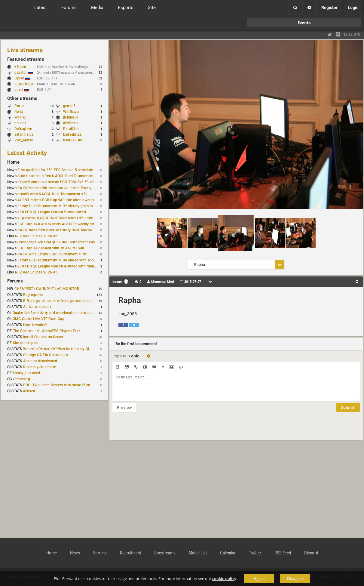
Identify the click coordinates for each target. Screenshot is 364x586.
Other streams (22, 98)
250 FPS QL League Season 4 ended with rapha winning (63, 266)
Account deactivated (40, 361)
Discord (311, 553)
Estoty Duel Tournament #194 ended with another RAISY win (67, 260)
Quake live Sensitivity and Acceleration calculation (54, 313)
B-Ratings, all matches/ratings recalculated (59, 301)
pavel (21, 90)
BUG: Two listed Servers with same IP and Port (62, 385)
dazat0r (23, 72)
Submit (347, 412)
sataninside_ (24, 134)
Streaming (21, 379)
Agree (259, 578)
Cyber (22, 78)
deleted (29, 391)
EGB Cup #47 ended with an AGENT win (50, 248)
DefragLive (23, 129)
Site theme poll (25, 343)
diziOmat (70, 123)
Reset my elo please (39, 367)
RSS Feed (282, 553)
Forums (15, 281)
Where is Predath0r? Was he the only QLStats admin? (67, 349)
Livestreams (165, 553)
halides (20, 123)
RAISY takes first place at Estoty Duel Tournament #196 (63, 230)
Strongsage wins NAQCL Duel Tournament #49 (56, 242)
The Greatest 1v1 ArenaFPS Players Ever (46, 331)
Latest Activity (27, 152)
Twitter (255, 553)
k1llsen (20, 67)
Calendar (228, 553)
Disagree (295, 578)
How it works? (35, 325)
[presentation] (158, 430)
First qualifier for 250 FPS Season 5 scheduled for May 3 (64, 170)
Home (13, 162)
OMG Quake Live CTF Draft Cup (39, 319)
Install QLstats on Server (43, 337)
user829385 (73, 140)
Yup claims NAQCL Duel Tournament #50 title (55, 218)
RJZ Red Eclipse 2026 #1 (36, 272)
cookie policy (224, 578)
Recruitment (130, 553)
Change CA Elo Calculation (45, 355)
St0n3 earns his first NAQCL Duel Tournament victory (61, 176)
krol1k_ (20, 117)
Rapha (129, 300)
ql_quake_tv (24, 84)
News (75, 553)
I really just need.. (27, 373)
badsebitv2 (72, 134)
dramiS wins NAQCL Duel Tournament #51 (52, 194)
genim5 (69, 106)
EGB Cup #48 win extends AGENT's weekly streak (58, 224)
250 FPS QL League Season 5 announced (51, 212)
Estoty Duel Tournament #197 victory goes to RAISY (60, 206)
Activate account (37, 307)
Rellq (18, 111)
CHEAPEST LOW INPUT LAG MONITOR (46, 289)
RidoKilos (71, 129)
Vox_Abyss (23, 140)
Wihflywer (71, 111)
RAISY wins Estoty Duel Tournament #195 (52, 254)
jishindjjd (70, 117)
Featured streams (25, 59)
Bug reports (33, 295)
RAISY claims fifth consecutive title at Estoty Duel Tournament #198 (73, 188)
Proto (19, 106)
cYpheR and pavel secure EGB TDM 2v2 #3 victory (59, 182)
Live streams (25, 50)
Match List (198, 553)
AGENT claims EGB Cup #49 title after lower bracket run (63, 200)
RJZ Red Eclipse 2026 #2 (36, 236)
